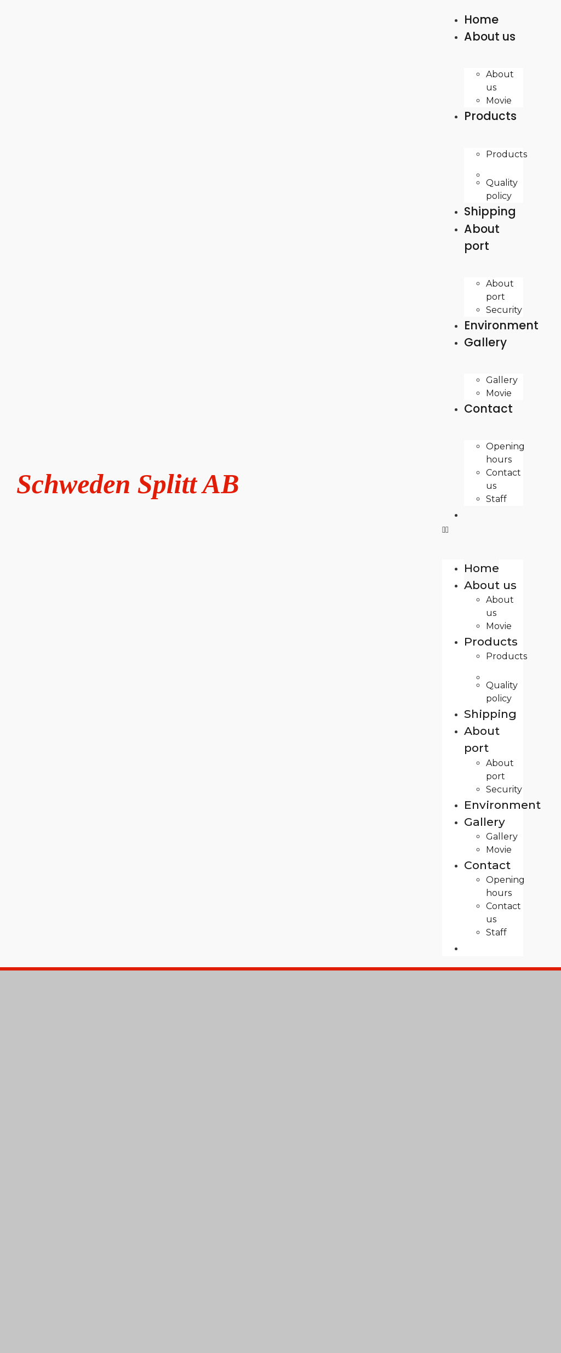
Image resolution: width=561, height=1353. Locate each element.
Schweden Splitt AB (127, 484)
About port (482, 237)
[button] (482, 529)
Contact (488, 408)
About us (490, 36)
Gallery (485, 342)
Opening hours (505, 453)
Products (490, 116)
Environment (502, 805)
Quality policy (502, 692)
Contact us (503, 479)
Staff (496, 499)
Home (481, 568)
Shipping (490, 714)
